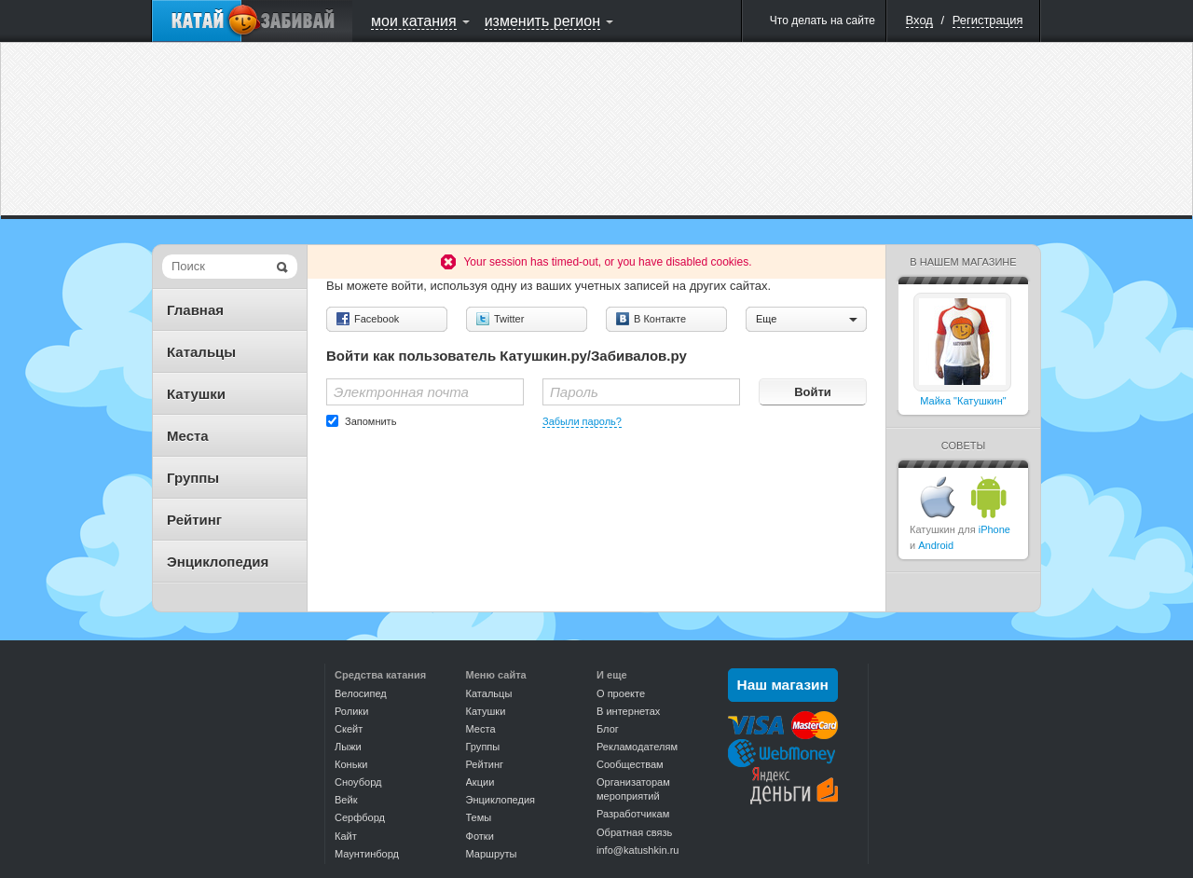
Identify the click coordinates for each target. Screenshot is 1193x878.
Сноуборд (358, 782)
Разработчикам (632, 813)
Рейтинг (194, 520)
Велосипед (361, 693)
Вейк (346, 799)
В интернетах (628, 711)
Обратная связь (634, 832)
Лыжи (348, 746)
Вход (919, 20)
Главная (195, 310)
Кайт (346, 836)
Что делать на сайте (822, 20)
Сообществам (630, 764)
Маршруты (491, 853)
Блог (607, 728)
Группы (193, 478)
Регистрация (988, 20)
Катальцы (201, 352)
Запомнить (370, 421)
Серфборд (360, 817)
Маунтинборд (367, 853)
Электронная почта (401, 392)
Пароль (574, 392)
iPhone (994, 529)
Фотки (480, 836)
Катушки (196, 394)
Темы (479, 817)
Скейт (349, 728)
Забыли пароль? (582, 421)
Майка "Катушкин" (963, 400)
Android (935, 545)
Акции (480, 782)
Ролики (351, 711)
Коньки (351, 764)
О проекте (620, 693)
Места (188, 436)
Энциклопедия (217, 561)
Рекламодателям (637, 746)
